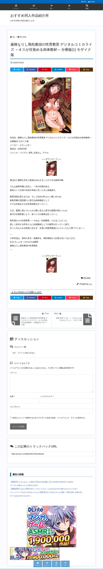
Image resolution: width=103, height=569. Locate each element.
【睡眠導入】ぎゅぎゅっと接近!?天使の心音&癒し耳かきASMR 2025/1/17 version (41, 482)
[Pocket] (72, 70)
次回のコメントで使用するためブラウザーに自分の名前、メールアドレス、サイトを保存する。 (49, 418)
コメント (13, 373)
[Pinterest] (44, 70)
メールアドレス (46, 396)
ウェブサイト (15, 407)
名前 (12, 396)
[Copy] (86, 70)
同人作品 (23, 37)
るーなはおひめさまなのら (20, 496)
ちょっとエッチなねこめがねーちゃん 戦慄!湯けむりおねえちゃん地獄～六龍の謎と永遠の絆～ (46, 492)
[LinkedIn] (58, 70)
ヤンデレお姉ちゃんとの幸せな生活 (24, 485)
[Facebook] (31, 70)
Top (13, 37)
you (90, 284)
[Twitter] (17, 70)
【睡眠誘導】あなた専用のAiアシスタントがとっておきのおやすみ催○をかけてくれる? (43, 489)
